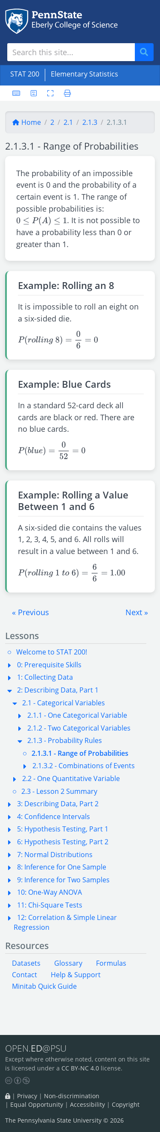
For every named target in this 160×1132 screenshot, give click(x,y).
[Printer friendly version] (65, 93)
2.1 (68, 122)
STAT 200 (24, 74)
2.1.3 (89, 122)
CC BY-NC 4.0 (80, 1068)
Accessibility (87, 1105)
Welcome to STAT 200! (51, 652)
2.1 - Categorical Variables (63, 703)
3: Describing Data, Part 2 (58, 803)
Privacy (27, 1096)
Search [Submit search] (147, 52)
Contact (24, 974)
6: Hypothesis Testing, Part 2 (62, 841)
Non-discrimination (71, 1096)
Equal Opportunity (36, 1105)
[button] (30, 612)
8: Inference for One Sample (61, 867)
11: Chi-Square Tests (49, 905)
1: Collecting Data (45, 677)
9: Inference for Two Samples (63, 879)
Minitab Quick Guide (44, 986)
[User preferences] (34, 93)
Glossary (68, 963)
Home (26, 122)
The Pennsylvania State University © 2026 (64, 1120)
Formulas (111, 963)
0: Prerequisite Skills (49, 664)
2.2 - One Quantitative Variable (71, 778)
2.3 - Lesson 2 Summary (59, 791)
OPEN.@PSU (36, 1048)
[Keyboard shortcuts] (16, 93)
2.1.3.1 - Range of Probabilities (80, 753)
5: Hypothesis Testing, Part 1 (62, 829)
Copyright (126, 1105)
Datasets (26, 963)
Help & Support (76, 974)
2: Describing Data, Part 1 (58, 690)
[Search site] (71, 52)
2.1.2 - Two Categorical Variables (79, 728)
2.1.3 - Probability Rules (64, 740)
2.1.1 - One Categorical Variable (77, 715)
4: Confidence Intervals (53, 816)
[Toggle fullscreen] (50, 93)
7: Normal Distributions (55, 854)
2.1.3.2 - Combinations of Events (83, 765)
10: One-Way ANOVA (49, 892)
